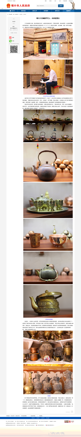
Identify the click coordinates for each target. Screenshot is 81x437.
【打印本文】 (68, 412)
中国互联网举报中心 (40, 425)
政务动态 (23, 10)
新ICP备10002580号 (20, 425)
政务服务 (46, 10)
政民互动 (57, 10)
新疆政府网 (71, 0)
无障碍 (50, 0)
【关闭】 (71, 412)
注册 (60, 0)
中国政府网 (65, 0)
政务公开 (35, 10)
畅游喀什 (68, 10)
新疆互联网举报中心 (50, 425)
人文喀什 (20, 14)
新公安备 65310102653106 (29, 425)
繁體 (45, 0)
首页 (13, 14)
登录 (55, 0)
